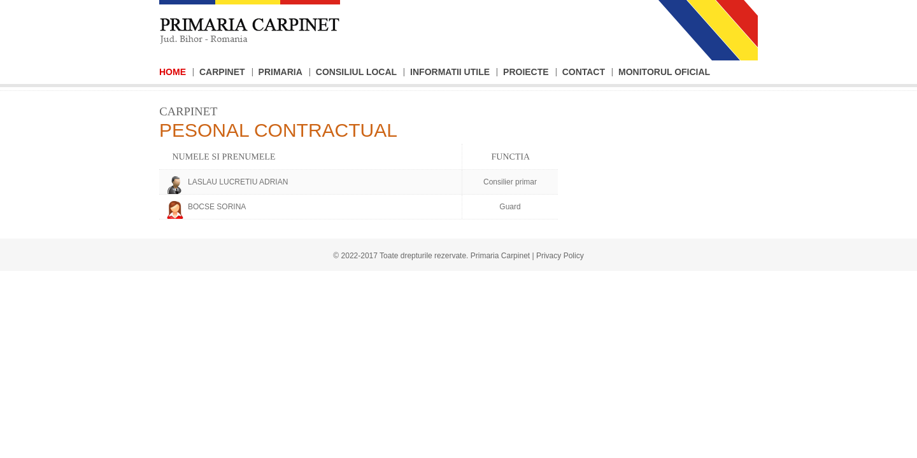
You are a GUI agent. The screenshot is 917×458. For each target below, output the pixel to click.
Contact (583, 72)
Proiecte (526, 72)
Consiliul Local (356, 72)
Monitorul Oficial (664, 72)
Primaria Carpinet (500, 255)
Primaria (280, 72)
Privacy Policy (560, 255)
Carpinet (222, 72)
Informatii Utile (450, 72)
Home (172, 72)
